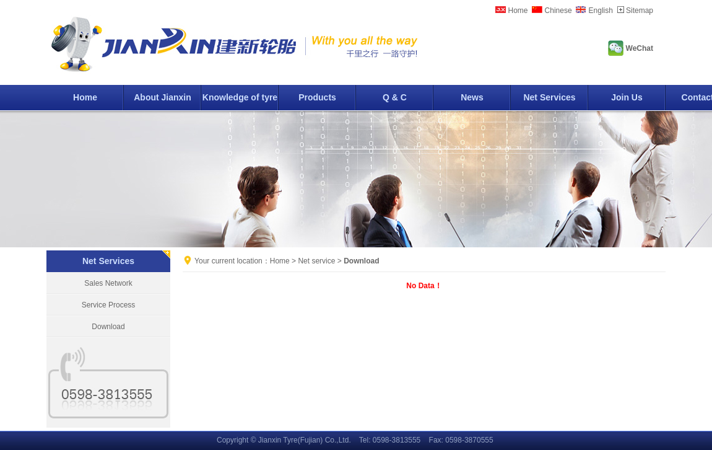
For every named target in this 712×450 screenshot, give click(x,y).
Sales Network (108, 283)
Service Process (109, 305)
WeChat (639, 48)
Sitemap (639, 10)
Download (108, 326)
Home (518, 10)
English (601, 10)
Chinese (558, 10)
